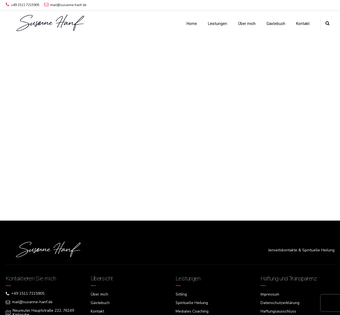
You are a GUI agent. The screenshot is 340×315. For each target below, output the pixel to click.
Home (192, 23)
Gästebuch (276, 23)
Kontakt (303, 23)
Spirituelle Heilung (192, 302)
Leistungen (217, 23)
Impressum (270, 294)
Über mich (247, 23)
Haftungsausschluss (278, 311)
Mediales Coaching (192, 311)
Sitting (181, 294)
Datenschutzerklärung (280, 302)
